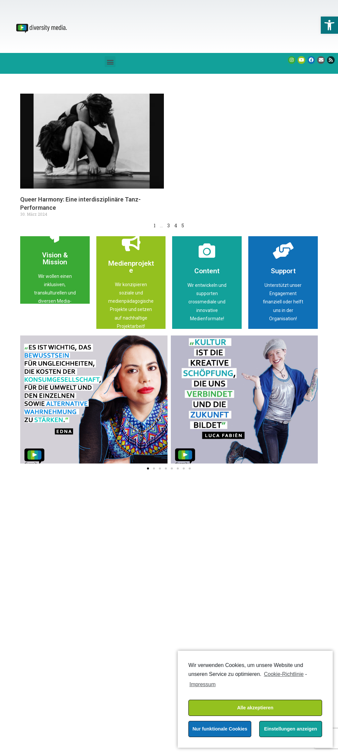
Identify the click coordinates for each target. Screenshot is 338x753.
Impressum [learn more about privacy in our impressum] (202, 684)
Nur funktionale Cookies (219, 728)
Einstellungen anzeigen (290, 728)
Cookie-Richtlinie (284, 674)
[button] (110, 61)
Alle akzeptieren (255, 707)
